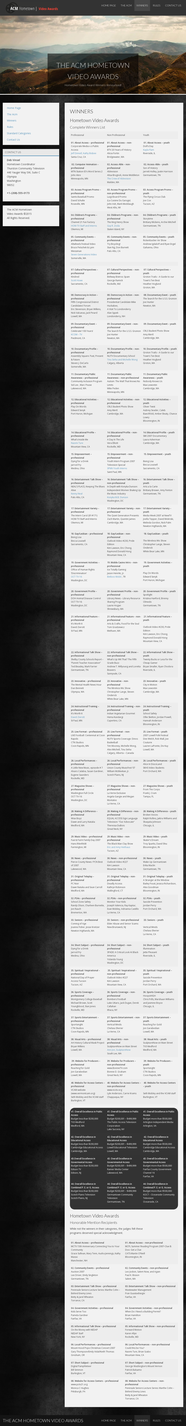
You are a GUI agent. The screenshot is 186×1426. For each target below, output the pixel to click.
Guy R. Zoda (113, 225)
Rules (156, 5)
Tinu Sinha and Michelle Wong (122, 359)
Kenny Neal (76, 493)
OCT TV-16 (76, 576)
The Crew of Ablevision (119, 178)
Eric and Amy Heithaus (118, 847)
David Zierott (78, 717)
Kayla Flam (148, 149)
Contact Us (173, 5)
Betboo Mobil (114, 576)
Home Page (108, 5)
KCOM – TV (76, 334)
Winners (142, 5)
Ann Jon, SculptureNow (118, 1049)
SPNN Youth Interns (117, 468)
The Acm (126, 5)
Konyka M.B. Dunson (117, 497)
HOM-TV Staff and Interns (84, 225)
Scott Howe (77, 280)
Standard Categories (19, 133)
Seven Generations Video (84, 254)
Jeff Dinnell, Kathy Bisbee (83, 153)
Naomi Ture (77, 443)
